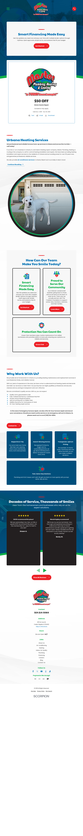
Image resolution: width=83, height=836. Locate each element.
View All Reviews (41, 577)
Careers (41, 658)
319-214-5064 (41, 612)
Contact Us (14, 426)
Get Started (41, 46)
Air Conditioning (41, 645)
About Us (41, 643)
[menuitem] (33, 691)
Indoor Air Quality (41, 650)
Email (41, 115)
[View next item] (45, 570)
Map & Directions (41, 626)
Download (51, 115)
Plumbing (42, 653)
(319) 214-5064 (50, 415)
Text (32, 115)
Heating (41, 648)
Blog (41, 660)
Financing (41, 655)
